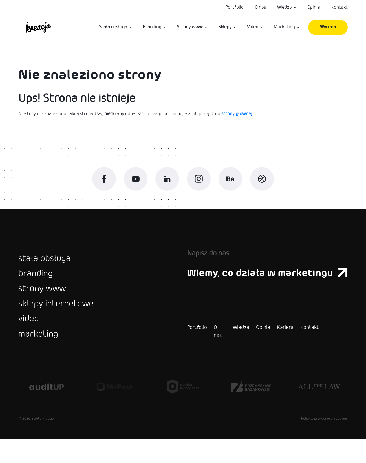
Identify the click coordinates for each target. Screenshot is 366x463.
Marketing (284, 27)
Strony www (190, 27)
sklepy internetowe (62, 321)
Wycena (328, 27)
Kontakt (339, 7)
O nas (260, 7)
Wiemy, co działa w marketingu (260, 280)
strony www (46, 303)
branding (38, 285)
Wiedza (284, 7)
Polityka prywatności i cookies (324, 442)
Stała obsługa (113, 27)
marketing (41, 357)
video (30, 339)
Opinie (313, 7)
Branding (152, 27)
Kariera (271, 351)
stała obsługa (49, 267)
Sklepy (224, 27)
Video (252, 27)
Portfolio (234, 7)
